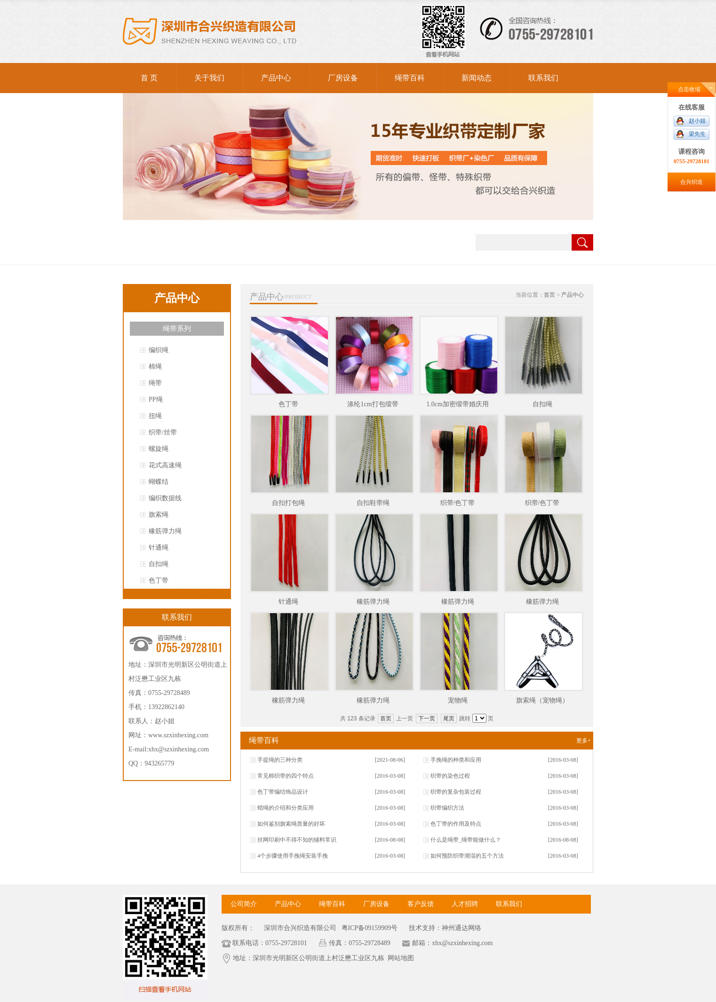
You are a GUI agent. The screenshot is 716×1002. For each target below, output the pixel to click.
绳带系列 (177, 328)
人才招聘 (465, 903)
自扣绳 (158, 564)
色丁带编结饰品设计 (282, 792)
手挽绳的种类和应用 (455, 760)
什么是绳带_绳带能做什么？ (465, 839)
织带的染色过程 (450, 776)
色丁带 (158, 580)
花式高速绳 (165, 465)
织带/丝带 (163, 432)
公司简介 (244, 903)
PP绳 (156, 399)
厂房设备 (343, 78)
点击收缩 (689, 89)
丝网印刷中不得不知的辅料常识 (296, 839)
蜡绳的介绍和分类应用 (285, 808)
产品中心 (276, 78)
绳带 (155, 383)
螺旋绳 (158, 448)
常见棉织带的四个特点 (285, 776)
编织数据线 (165, 498)
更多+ (583, 740)
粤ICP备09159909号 (369, 927)
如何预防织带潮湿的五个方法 (467, 855)
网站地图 (401, 958)
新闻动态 (476, 78)
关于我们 (209, 78)
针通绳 (158, 547)
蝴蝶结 (158, 481)
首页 (549, 295)
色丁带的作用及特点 (455, 824)
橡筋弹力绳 (165, 531)
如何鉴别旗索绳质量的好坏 (291, 824)
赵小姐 (697, 121)
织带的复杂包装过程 (455, 792)
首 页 (149, 78)
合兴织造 (691, 182)
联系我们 (543, 78)
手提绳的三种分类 (279, 760)
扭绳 (155, 415)
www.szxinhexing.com (178, 735)
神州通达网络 (461, 927)
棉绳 (155, 366)
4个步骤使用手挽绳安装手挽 (292, 855)
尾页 (448, 718)
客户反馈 (420, 903)
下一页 (426, 718)
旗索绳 (158, 514)
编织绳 (158, 350)
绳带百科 (410, 78)
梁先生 (697, 134)
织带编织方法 (447, 808)
